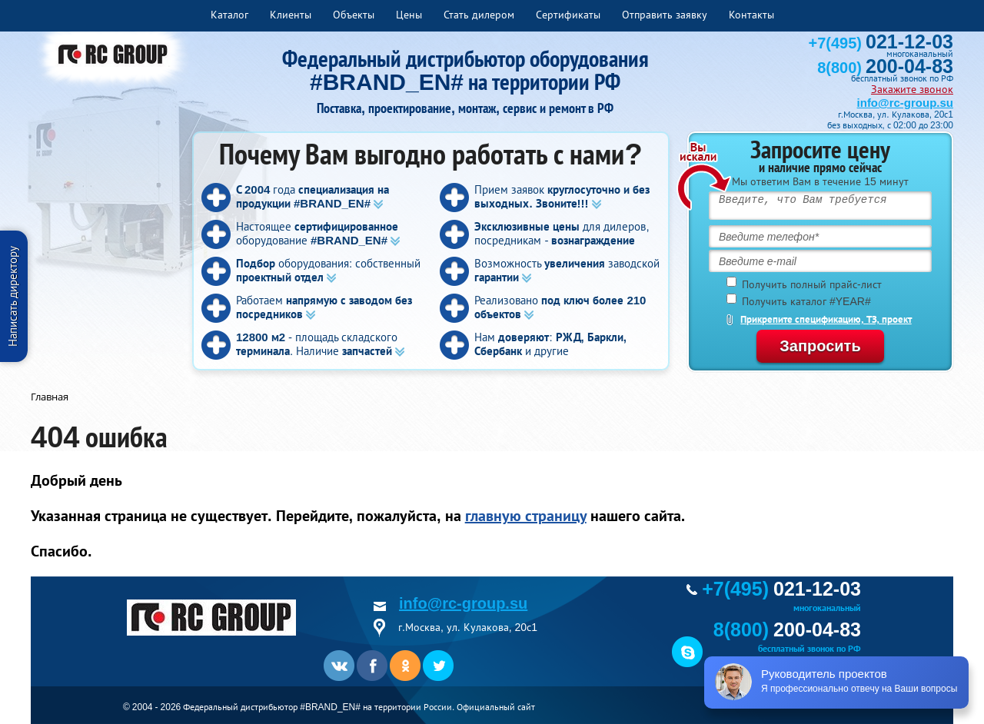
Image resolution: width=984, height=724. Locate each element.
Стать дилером (479, 15)
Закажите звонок (912, 89)
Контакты (751, 15)
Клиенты (290, 15)
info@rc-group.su (905, 102)
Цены (409, 15)
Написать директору (12, 296)
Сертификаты (568, 15)
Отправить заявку (664, 15)
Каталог (229, 15)
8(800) (885, 68)
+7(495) (881, 43)
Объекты (353, 15)
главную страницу (526, 516)
